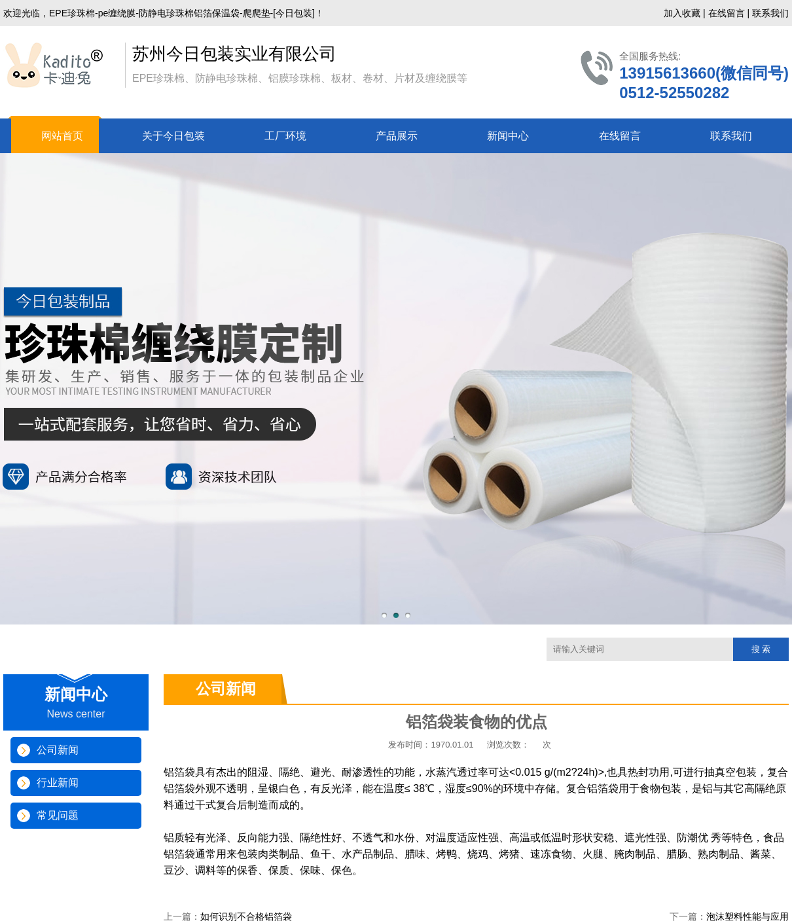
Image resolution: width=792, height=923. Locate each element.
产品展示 (397, 135)
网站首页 (62, 135)
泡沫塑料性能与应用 (747, 916)
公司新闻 (58, 749)
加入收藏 (682, 13)
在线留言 (726, 13)
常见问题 (58, 815)
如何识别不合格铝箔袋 (246, 916)
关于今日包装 (173, 135)
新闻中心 (508, 135)
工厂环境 (285, 135)
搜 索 (761, 649)
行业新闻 (58, 782)
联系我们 (770, 13)
